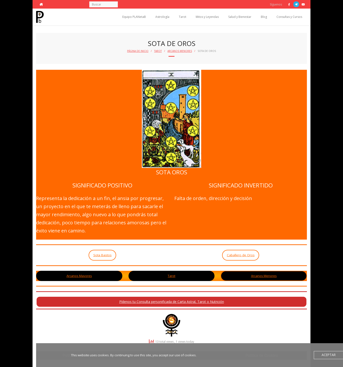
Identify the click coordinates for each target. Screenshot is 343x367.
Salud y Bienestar (239, 17)
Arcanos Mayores (79, 276)
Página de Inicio (137, 51)
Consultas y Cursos (289, 17)
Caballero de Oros (241, 255)
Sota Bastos (102, 255)
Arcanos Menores (179, 51)
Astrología (162, 17)
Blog (264, 17)
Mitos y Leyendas (207, 17)
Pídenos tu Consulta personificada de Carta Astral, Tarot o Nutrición (171, 301)
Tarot (182, 17)
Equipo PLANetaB (134, 17)
